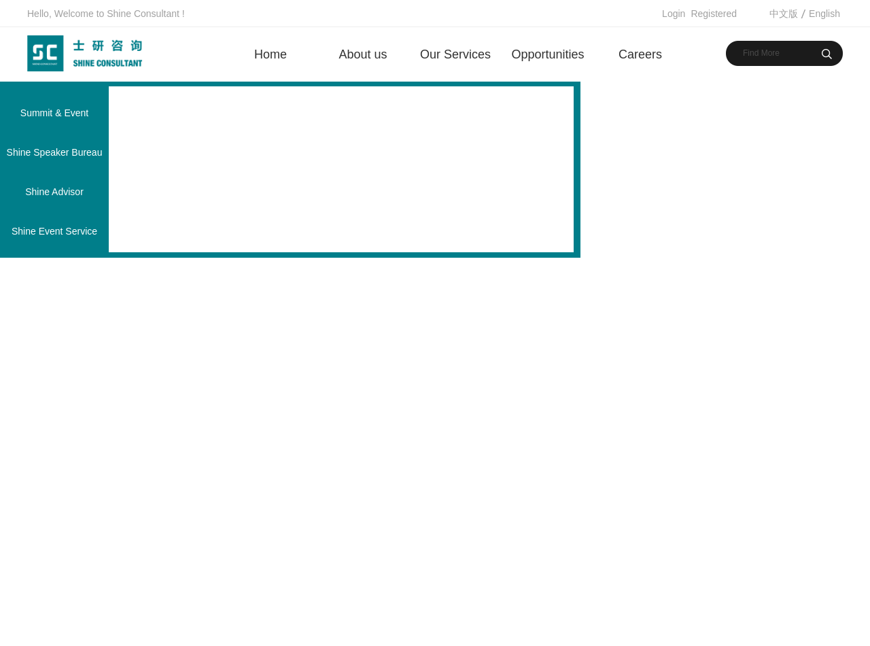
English (824, 13)
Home (270, 54)
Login (673, 13)
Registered (714, 13)
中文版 (783, 13)
